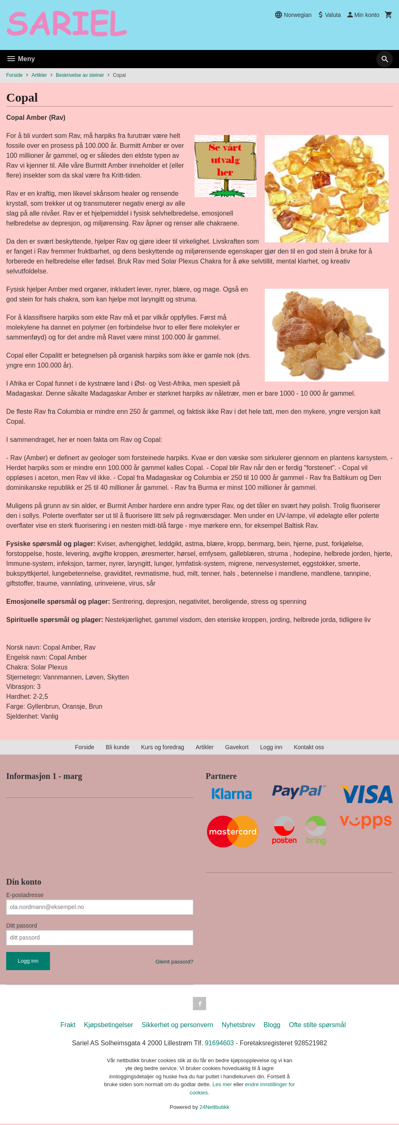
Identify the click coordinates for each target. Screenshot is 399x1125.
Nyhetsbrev (238, 1026)
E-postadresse (24, 895)
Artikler (205, 748)
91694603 (219, 1044)
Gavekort (237, 748)
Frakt (67, 1026)
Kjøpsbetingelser (108, 1026)
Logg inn (271, 748)
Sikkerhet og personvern (177, 1026)
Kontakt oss (309, 748)
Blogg (272, 1026)
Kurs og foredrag (162, 748)
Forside (14, 75)
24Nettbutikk (214, 1108)
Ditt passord (21, 926)
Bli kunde (118, 748)
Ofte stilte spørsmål (317, 1026)
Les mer (222, 1085)
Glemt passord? (174, 962)
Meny (20, 58)
